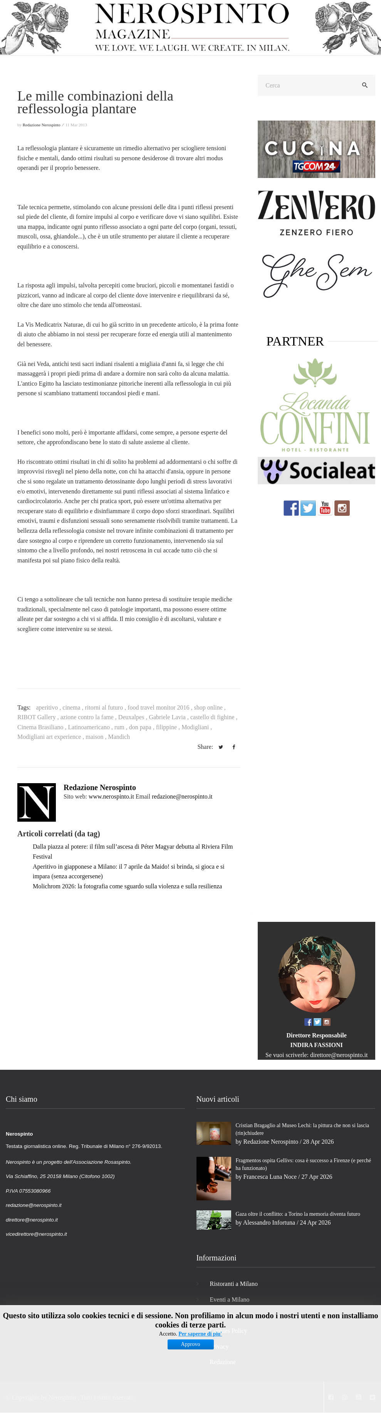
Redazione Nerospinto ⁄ (43, 125)
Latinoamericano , (91, 727)
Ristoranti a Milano (234, 1283)
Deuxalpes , (133, 717)
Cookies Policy (228, 1330)
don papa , (142, 727)
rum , (121, 727)
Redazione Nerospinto (100, 787)
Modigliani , (196, 727)
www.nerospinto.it (111, 796)
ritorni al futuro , (106, 707)
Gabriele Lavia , (169, 717)
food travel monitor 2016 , (161, 707)
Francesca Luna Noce (270, 1176)
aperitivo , (49, 707)
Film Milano (225, 1315)
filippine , (168, 727)
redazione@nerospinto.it (182, 796)
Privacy (219, 1346)
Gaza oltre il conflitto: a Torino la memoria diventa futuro (298, 1214)
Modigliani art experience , (51, 736)
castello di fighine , (214, 717)
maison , (97, 736)
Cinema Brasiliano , (42, 727)
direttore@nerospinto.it (339, 1055)
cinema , (73, 707)
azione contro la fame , (89, 717)
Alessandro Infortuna (269, 1222)
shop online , (210, 707)
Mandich (119, 736)
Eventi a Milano (230, 1299)
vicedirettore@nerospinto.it (36, 1234)
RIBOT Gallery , (38, 717)
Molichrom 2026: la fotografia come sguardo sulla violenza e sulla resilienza (127, 886)
